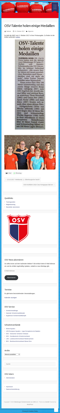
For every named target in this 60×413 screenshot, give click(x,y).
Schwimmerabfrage (12, 310)
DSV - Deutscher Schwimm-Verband (17, 333)
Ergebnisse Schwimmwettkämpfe (16, 315)
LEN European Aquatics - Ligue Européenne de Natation (23, 331)
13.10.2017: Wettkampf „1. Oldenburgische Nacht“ (22, 179)
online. (18, 37)
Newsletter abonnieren (13, 207)
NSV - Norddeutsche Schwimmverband (18, 336)
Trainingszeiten (10, 202)
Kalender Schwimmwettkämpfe (15, 313)
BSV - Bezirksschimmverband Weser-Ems (19, 341)
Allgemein (31, 31)
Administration (10, 378)
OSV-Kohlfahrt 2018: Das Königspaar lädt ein (39, 185)
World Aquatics (10, 328)
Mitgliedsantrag (10, 204)
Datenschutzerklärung (12, 389)
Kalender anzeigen (11, 297)
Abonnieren (11, 277)
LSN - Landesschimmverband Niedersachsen (20, 339)
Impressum (9, 386)
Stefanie (8, 31)
